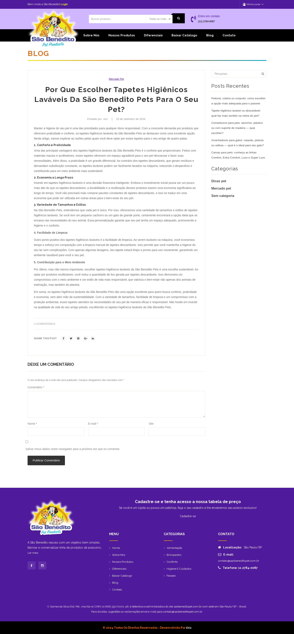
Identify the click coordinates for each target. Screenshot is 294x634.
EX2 (189, 627)
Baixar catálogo (184, 35)
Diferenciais (153, 35)
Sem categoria (223, 201)
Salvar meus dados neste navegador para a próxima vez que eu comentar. (73, 449)
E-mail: (226, 554)
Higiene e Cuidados (180, 568)
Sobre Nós (91, 35)
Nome (32, 423)
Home (116, 547)
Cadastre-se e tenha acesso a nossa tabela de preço (188, 501)
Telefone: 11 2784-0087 (238, 567)
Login (64, 4)
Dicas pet (219, 186)
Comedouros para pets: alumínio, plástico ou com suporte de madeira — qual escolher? (237, 133)
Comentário (36, 387)
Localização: (230, 547)
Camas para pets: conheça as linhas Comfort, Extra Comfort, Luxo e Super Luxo (238, 160)
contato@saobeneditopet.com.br (240, 560)
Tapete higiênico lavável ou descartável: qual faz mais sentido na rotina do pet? (236, 118)
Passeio (172, 575)
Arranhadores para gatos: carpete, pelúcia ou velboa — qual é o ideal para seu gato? (238, 148)
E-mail (93, 423)
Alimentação (175, 547)
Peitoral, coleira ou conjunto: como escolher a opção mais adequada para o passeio (236, 103)
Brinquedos (174, 554)
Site (151, 423)
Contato (229, 35)
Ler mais (33, 552)
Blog (210, 35)
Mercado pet (116, 78)
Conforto (172, 561)
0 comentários (44, 323)
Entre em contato (209, 16)
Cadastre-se (188, 516)
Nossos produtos (121, 35)
